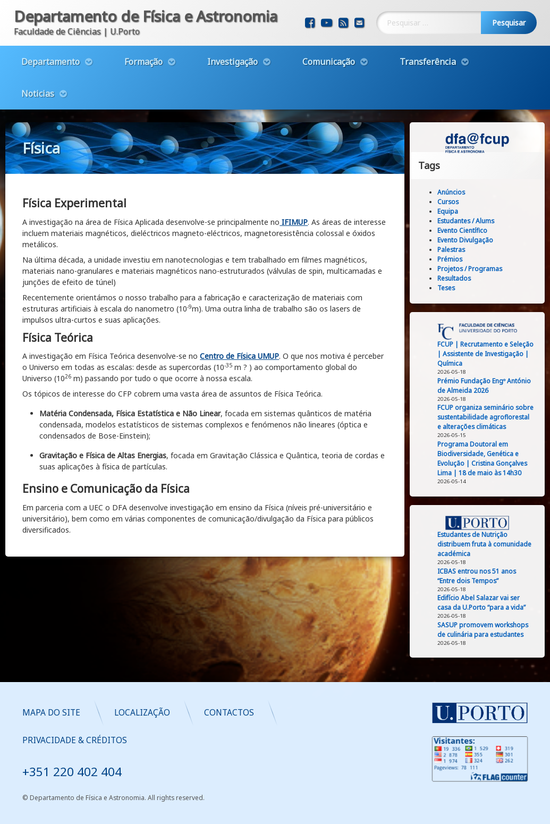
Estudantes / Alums (477, 220)
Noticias (37, 84)
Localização (323, 712)
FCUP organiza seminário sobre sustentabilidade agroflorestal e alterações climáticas (497, 417)
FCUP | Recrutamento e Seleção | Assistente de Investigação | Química (497, 354)
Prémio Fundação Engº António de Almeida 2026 (495, 385)
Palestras (462, 249)
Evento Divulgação (476, 240)
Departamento (50, 52)
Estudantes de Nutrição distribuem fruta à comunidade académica (496, 544)
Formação (143, 52)
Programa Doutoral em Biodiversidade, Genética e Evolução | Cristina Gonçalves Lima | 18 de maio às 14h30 (493, 458)
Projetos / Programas (481, 268)
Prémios (461, 259)
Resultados (465, 278)
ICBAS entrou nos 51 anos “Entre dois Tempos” (488, 576)
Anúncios (462, 192)
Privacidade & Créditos (255, 740)
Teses (457, 287)
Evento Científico (473, 230)
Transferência (428, 52)
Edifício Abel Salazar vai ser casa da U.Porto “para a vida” (493, 602)
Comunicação (328, 52)
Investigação (232, 52)
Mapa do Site (232, 712)
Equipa (459, 211)
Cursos (459, 201)
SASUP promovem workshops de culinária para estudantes (494, 629)
